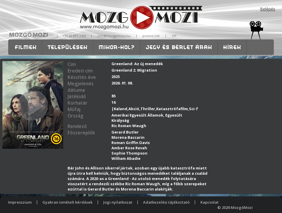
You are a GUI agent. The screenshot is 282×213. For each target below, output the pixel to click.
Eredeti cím (80, 70)
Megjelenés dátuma (81, 86)
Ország (75, 115)
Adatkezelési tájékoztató (166, 202)
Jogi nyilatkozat (117, 202)
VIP (174, 36)
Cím (72, 64)
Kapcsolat (209, 202)
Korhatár (77, 103)
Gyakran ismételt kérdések (67, 202)
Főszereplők (81, 132)
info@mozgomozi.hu (113, 36)
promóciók (151, 36)
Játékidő (77, 96)
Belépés (267, 9)
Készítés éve (82, 77)
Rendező (77, 126)
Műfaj (74, 109)
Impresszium (20, 202)
